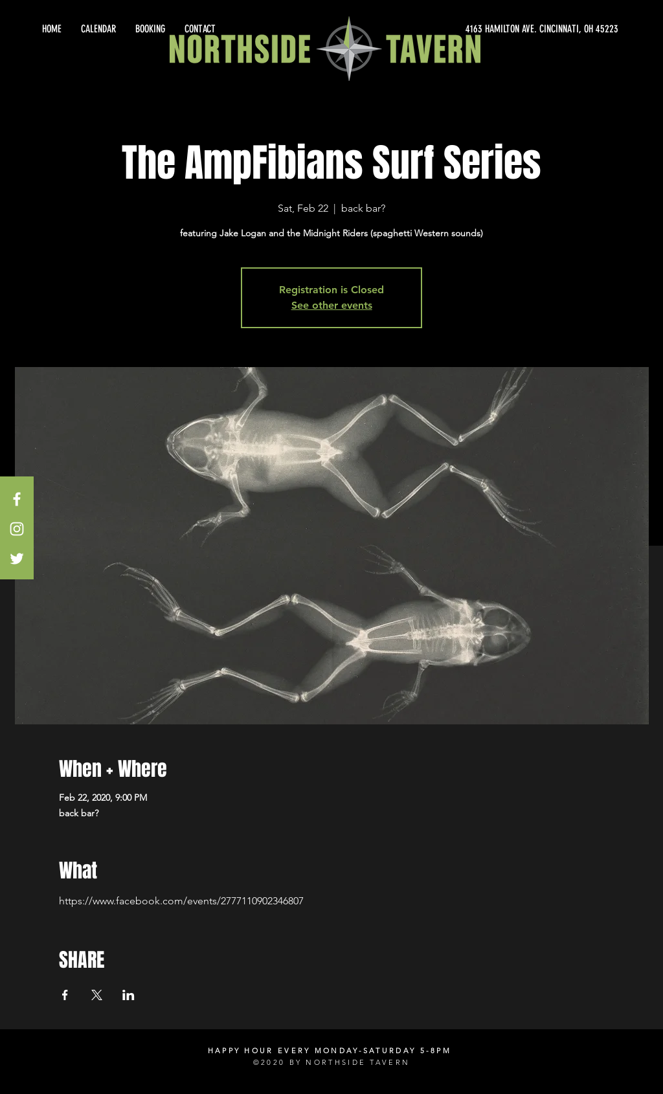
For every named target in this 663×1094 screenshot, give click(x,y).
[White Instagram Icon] (17, 529)
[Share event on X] (97, 995)
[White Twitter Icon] (17, 559)
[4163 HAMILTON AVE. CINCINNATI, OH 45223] (501, 29)
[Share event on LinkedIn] (128, 995)
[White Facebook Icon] (17, 499)
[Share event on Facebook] (65, 995)
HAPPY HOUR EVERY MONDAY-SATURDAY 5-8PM (329, 1050)
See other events (331, 305)
